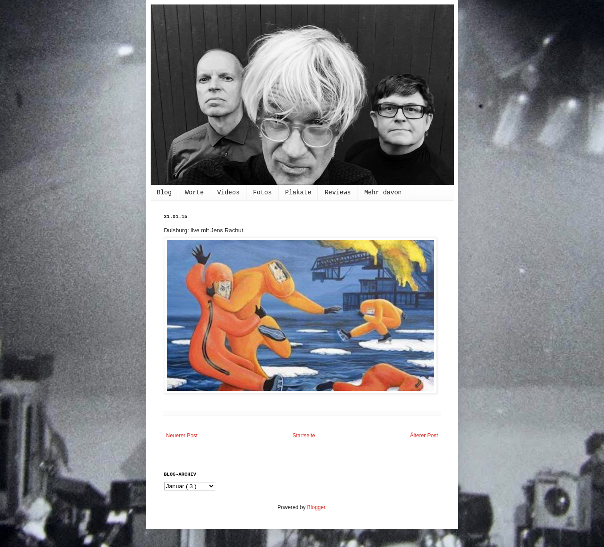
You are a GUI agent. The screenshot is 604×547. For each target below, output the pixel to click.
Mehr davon (383, 192)
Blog (164, 192)
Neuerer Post (182, 435)
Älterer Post (424, 435)
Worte (194, 192)
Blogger (316, 507)
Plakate (298, 192)
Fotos (262, 192)
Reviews (338, 192)
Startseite (303, 435)
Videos (228, 192)
